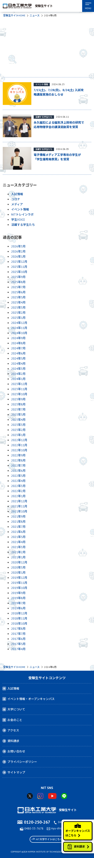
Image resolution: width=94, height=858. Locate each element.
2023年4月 (18, 420)
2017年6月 (18, 639)
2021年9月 (18, 516)
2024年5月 (18, 358)
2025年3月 (18, 307)
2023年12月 (19, 384)
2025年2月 (18, 313)
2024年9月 (18, 338)
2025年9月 (18, 277)
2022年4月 (18, 481)
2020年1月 (18, 572)
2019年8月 (18, 598)
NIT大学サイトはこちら (47, 839)
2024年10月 (19, 333)
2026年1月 (18, 256)
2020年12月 (19, 562)
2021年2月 (18, 552)
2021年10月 (19, 511)
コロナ (15, 199)
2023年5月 (18, 414)
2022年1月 (18, 496)
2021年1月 (18, 557)
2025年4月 (18, 302)
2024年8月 (18, 343)
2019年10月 (19, 588)
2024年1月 (18, 379)
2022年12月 (19, 440)
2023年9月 (18, 399)
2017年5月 (18, 644)
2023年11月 (19, 389)
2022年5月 (18, 476)
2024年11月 (19, 328)
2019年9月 (18, 593)
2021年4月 (18, 542)
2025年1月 (18, 318)
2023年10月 (19, 394)
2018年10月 (19, 623)
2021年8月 (18, 522)
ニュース (35, 15)
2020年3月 (18, 567)
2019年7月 (18, 603)
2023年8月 (18, 404)
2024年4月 (18, 363)
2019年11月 (19, 583)
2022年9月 (18, 455)
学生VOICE (18, 220)
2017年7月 (18, 634)
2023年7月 (18, 409)
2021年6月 (18, 532)
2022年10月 (19, 450)
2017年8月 (18, 629)
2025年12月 (19, 262)
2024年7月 (18, 348)
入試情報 (17, 194)
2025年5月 (18, 297)
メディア (17, 204)
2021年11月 (19, 506)
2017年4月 (18, 649)
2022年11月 (19, 445)
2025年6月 (18, 292)
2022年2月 (18, 491)
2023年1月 (18, 435)
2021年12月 (19, 501)
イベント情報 (20, 209)
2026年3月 (18, 246)
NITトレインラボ (22, 214)
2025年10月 (19, 272)
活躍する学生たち (23, 225)
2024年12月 (19, 323)
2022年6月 (18, 471)
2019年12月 (19, 578)
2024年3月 (18, 369)
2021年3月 (18, 547)
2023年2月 (18, 430)
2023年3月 (18, 425)
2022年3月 (18, 486)
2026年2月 (18, 251)
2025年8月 (18, 282)
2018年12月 (19, 613)
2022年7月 (18, 465)
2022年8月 (18, 460)
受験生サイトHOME (14, 15)
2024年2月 (18, 374)
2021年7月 (18, 527)
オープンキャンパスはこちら (77, 830)
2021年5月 (18, 537)
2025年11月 (19, 267)
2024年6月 (18, 353)
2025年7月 (18, 287)
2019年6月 (18, 608)
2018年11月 (19, 618)
